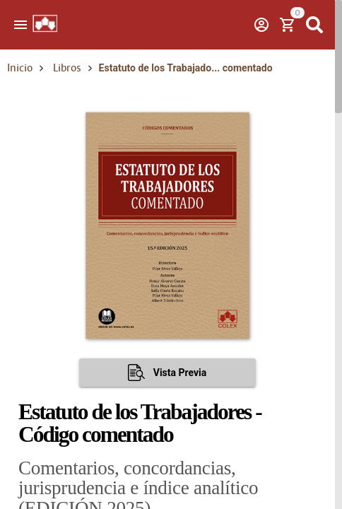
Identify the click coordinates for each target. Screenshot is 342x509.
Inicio (20, 68)
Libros (67, 68)
